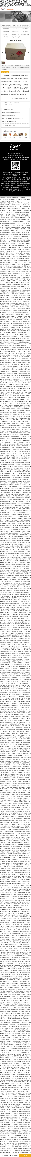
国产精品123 (21, 968)
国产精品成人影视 (10, 308)
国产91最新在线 (10, 1044)
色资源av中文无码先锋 (8, 1024)
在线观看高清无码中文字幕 (11, 297)
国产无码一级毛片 (13, 1037)
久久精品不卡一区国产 (11, 295)
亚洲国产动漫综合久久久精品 (7, 1145)
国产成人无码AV (26, 590)
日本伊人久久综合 (11, 1030)
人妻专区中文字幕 (4, 646)
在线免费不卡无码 (19, 826)
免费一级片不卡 (18, 742)
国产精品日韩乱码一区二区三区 (7, 319)
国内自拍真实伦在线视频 (20, 332)
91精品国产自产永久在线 (6, 420)
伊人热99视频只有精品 (5, 229)
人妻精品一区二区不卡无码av (11, 1124)
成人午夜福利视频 (24, 954)
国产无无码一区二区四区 (24, 364)
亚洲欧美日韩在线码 (13, 535)
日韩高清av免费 (19, 729)
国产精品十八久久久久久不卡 (16, 203)
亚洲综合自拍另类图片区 (12, 371)
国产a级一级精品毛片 (12, 1085)
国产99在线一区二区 (24, 286)
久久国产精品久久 (24, 594)
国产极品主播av (22, 609)
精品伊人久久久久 (22, 1002)
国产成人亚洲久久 (12, 1115)
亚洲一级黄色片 (14, 1120)
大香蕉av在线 (3, 902)
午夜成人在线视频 (13, 642)
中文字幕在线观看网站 (17, 344)
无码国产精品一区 (6, 445)
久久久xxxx (27, 796)
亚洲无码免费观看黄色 (21, 573)
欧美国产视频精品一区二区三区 (7, 573)
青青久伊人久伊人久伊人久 (21, 874)
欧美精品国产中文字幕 (5, 1050)
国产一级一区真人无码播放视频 (22, 1024)
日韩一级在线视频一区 (19, 688)
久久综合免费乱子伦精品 (8, 831)
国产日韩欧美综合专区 (17, 657)
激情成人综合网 (5, 725)
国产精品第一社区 (7, 253)
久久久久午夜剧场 (10, 284)
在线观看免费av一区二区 (20, 987)
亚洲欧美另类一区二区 (14, 242)
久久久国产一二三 (22, 429)
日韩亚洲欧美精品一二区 (11, 418)
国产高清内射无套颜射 (24, 692)
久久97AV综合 (11, 1043)
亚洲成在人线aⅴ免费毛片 (10, 735)
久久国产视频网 (13, 364)
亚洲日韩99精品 (11, 497)
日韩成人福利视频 (10, 607)
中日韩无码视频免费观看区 (6, 980)
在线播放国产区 (10, 355)
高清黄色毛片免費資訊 (14, 360)
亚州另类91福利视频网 (23, 540)
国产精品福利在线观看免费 (21, 1145)
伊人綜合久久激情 (23, 1009)
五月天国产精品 (22, 280)
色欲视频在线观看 (6, 351)
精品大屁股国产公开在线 (19, 416)
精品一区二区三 (21, 414)
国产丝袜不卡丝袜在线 (7, 1094)
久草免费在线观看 (18, 516)
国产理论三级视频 (15, 232)
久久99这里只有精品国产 (21, 820)
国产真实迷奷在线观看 (25, 290)
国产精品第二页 (15, 1067)
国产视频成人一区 (22, 913)
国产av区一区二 (19, 425)
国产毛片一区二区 (18, 568)
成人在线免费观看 (6, 503)
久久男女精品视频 (7, 776)
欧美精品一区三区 (26, 227)
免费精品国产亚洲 (26, 763)
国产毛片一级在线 (10, 258)
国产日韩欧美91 (17, 942)
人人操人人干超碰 (12, 551)
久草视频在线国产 (19, 727)
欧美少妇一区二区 (4, 460)
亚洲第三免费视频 (7, 264)
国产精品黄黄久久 (21, 722)
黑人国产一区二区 (11, 451)
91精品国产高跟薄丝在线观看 (17, 725)
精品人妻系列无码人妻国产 (17, 1102)
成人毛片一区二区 (25, 397)
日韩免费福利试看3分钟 (22, 577)
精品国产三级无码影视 (9, 826)
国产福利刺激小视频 (9, 996)
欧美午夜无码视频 (12, 1096)
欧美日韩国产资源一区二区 (19, 731)
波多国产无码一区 (7, 657)
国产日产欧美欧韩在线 (17, 1018)
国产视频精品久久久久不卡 (13, 709)
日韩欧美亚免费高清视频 (21, 316)
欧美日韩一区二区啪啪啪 (11, 414)
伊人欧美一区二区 (9, 1072)
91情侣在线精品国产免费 (24, 418)
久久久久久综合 (21, 859)
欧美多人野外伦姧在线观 (25, 535)
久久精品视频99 (13, 618)
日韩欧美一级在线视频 (23, 744)
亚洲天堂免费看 (23, 750)
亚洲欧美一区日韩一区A (19, 603)
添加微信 (5, 1155)
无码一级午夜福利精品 (18, 401)
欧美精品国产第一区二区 (6, 238)
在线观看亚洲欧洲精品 (17, 481)
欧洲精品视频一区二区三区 (24, 245)
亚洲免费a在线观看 (16, 781)
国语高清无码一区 (4, 203)
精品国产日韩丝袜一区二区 (8, 512)
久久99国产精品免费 (11, 1070)
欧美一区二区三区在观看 (21, 321)
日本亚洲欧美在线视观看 (24, 633)
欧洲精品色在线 (19, 924)
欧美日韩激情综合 (19, 831)
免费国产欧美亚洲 (6, 421)
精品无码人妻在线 (17, 473)
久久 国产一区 (17, 640)
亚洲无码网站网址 (17, 499)
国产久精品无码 (14, 429)
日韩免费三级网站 (25, 1063)
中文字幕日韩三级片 (25, 351)
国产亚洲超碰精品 (20, 1043)
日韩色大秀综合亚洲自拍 (15, 1056)
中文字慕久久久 (23, 1052)
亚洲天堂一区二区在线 (14, 397)
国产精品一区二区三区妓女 (12, 290)
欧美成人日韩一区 (19, 1044)
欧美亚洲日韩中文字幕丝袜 (18, 933)
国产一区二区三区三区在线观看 (17, 549)
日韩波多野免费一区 (25, 318)
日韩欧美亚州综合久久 (23, 989)
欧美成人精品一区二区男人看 (12, 394)
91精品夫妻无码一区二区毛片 (21, 1106)
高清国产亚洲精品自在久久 (14, 236)
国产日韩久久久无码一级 (6, 755)
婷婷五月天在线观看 (12, 896)
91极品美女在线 (10, 559)
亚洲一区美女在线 (19, 494)
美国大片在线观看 (26, 236)
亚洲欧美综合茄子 (26, 301)
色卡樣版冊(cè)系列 (15, 34)
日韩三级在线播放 (10, 316)
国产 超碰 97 (15, 477)
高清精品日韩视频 (20, 1107)
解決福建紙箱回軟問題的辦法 (9, 122)
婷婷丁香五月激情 (21, 670)
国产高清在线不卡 (23, 529)
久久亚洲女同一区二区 (16, 677)
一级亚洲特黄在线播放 (7, 833)
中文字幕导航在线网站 (9, 909)
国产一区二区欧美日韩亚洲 (15, 1076)
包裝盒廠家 (13, 159)
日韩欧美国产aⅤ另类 (10, 850)
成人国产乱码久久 (4, 303)
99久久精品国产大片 (24, 1130)
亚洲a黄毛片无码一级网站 (11, 707)
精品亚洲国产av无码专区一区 (11, 234)
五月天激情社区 (18, 764)
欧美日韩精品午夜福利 (7, 401)
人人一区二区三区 (22, 288)
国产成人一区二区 (13, 562)
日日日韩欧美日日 (7, 698)
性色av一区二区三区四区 (24, 646)
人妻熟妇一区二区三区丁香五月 (23, 458)
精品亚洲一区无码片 (23, 802)
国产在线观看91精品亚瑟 (8, 1013)
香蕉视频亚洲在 (21, 711)
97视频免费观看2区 (16, 763)
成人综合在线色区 (13, 916)
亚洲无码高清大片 (16, 592)
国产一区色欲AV (7, 926)
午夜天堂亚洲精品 (23, 983)
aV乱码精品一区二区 (22, 922)
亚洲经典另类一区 (4, 855)
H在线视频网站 (21, 442)
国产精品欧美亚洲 (22, 331)
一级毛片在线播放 (22, 260)
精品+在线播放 (3, 490)
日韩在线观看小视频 (22, 861)
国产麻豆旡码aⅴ (24, 961)
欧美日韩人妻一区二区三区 (6, 798)
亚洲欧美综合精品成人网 (21, 1033)
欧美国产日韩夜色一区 (24, 642)
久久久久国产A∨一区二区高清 (15, 555)
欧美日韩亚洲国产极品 (7, 892)
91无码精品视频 (10, 390)
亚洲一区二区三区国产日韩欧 (11, 256)
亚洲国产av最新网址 (18, 538)
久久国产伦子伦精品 (20, 308)
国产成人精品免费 (11, 672)
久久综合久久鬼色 (16, 264)
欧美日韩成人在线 (13, 271)
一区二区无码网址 (19, 1054)
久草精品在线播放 (16, 965)
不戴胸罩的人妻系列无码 (20, 588)
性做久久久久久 (16, 929)
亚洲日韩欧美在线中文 (7, 362)
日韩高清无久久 (27, 980)
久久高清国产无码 (6, 649)
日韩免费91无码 (10, 531)
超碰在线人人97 (25, 993)
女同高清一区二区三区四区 (6, 505)
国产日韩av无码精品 (19, 967)
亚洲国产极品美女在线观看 (21, 559)
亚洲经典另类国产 (19, 796)
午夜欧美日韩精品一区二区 (14, 479)
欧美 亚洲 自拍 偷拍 (14, 750)
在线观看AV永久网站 (14, 692)
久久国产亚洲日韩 (13, 293)
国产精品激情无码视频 (12, 868)
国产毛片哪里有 (26, 677)
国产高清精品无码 (16, 266)
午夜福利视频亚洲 (12, 292)
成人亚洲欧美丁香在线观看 (12, 761)
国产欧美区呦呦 (11, 249)
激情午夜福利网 (21, 783)
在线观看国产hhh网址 (10, 579)
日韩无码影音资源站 (14, 1000)
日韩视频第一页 (20, 299)
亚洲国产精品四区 (20, 579)
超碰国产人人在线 (6, 358)
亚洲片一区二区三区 (10, 1059)
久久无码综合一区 (17, 1104)
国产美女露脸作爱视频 (7, 227)
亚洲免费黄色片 (23, 959)
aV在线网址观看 (13, 1026)
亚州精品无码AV (9, 1106)
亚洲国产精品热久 (19, 546)
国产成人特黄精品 (12, 627)
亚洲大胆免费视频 (19, 347)
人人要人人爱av (14, 738)
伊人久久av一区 (20, 453)
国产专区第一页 (13, 968)
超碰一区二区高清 (23, 1146)
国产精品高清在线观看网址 (14, 438)
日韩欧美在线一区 (4, 353)
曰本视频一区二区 (16, 301)
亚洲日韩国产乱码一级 (24, 303)
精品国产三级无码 (20, 497)
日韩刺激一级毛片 (11, 453)
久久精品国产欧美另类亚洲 (8, 336)
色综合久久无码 (12, 894)
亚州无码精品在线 (6, 408)
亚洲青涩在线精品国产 (24, 342)
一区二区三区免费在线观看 (15, 510)
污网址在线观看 (8, 581)
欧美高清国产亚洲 (4, 842)
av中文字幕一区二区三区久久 (7, 1065)
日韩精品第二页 (15, 327)
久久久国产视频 (5, 1005)
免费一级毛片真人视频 (17, 698)
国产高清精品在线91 (16, 876)
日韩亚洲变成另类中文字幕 (16, 822)
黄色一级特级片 (14, 837)
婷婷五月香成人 (6, 230)
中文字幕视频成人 (26, 572)
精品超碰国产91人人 (20, 866)
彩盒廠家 (19, 159)
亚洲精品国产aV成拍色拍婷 (17, 598)
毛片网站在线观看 (4, 839)
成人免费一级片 (24, 1137)
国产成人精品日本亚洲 (17, 547)
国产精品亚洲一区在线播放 (17, 700)
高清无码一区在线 (17, 703)
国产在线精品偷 (27, 753)
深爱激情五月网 (9, 282)
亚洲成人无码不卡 (11, 299)
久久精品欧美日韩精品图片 (15, 887)
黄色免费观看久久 (16, 305)
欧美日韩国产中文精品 (5, 481)
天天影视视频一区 (11, 577)
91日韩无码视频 (6, 507)
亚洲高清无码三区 (22, 1115)
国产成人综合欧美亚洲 (8, 568)
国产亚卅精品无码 (13, 666)
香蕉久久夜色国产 (9, 653)
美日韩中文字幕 (17, 766)
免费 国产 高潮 (16, 362)
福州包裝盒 (6, 159)
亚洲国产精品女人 (22, 792)
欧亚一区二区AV (12, 746)
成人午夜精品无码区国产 (19, 384)
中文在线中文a (19, 412)
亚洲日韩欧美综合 (24, 405)
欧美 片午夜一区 (23, 293)
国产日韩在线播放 (16, 1022)
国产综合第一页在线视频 (15, 1061)
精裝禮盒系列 (6, 31)
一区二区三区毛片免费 (9, 522)
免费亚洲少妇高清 (10, 631)
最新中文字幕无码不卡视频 (23, 329)
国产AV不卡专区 (19, 514)
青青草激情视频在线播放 (13, 852)
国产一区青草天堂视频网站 (15, 807)
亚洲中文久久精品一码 (12, 1113)
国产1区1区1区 (10, 1033)
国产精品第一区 (15, 358)
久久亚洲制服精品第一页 (14, 957)
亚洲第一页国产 (9, 416)
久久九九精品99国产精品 (8, 447)
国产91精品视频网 (9, 742)
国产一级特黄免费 (23, 759)
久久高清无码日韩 (15, 1089)
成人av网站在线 (5, 928)
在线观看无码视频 (13, 609)
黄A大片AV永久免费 (24, 533)
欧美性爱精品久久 (9, 516)
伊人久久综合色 (5, 520)
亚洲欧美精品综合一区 (18, 662)
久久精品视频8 (14, 931)
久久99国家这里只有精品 (21, 863)
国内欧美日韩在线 (17, 853)
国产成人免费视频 (23, 247)
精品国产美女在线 (4, 271)
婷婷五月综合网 (6, 700)
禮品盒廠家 (24, 159)
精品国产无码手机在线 (24, 963)
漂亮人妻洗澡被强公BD (8, 820)
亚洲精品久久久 (18, 447)
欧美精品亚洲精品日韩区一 (15, 1011)
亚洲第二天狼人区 (7, 345)
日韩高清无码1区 (13, 483)
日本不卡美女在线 (8, 475)
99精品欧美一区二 (9, 664)
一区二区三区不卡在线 (14, 566)
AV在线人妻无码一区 (17, 581)
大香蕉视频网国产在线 (23, 939)
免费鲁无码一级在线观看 (8, 523)
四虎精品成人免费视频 (18, 340)
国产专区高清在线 (10, 713)
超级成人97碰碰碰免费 (24, 978)
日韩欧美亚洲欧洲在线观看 (23, 490)
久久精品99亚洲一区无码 (20, 1057)
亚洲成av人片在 (18, 355)
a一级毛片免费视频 (8, 603)
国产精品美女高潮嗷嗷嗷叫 (17, 433)
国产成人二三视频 (22, 629)
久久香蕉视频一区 (10, 701)
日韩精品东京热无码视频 (19, 757)
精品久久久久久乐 (7, 772)
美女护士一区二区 (5, 247)
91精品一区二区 (10, 1039)
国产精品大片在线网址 (9, 347)
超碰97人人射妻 (23, 748)
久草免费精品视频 (6, 1067)
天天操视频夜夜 (26, 946)
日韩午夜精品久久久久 (24, 503)
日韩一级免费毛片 (6, 1028)
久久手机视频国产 (17, 392)
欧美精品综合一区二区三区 (6, 620)
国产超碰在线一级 (4, 872)
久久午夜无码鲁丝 (11, 395)
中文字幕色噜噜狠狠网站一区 (20, 991)
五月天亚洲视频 (17, 227)
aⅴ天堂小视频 (15, 381)
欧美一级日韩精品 (16, 349)
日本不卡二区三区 (7, 381)
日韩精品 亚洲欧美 (21, 1091)
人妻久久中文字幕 (21, 898)
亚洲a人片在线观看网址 (9, 848)
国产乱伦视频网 (4, 878)
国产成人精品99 (11, 1107)
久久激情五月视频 (22, 976)
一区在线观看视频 (8, 455)
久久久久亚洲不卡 (6, 946)
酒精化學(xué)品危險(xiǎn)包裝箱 (12, 102)
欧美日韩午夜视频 (18, 583)
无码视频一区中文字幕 (18, 770)
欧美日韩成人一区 (7, 266)
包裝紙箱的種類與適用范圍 (8, 115)
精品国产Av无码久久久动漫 (18, 492)
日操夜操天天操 (22, 666)
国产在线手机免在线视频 (18, 638)
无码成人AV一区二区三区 (15, 206)
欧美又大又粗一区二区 (13, 1052)
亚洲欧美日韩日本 (12, 792)
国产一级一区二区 (23, 718)
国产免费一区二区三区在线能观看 (21, 679)
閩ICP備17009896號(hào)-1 (13, 174)
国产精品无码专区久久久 (17, 687)
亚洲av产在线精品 (10, 243)
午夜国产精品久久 (4, 536)
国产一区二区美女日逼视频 (10, 245)
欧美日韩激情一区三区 (7, 306)
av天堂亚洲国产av (10, 564)
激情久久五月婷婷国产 (8, 388)
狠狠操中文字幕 (10, 751)
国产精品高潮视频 (4, 562)
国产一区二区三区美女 (14, 1041)
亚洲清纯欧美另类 (21, 735)
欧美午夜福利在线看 (5, 399)
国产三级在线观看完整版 (10, 585)
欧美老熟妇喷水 (27, 839)
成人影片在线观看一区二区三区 (20, 1100)
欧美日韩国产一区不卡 (14, 464)
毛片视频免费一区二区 (24, 837)
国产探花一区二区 (17, 475)
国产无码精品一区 (8, 766)
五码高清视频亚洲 (8, 794)
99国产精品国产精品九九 (16, 1004)
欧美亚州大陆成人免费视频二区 (9, 879)
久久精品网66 (15, 748)
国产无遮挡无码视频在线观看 (11, 533)
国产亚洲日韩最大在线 (17, 772)
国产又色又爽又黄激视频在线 (12, 221)
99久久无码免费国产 (5, 648)
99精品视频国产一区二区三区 (20, 755)
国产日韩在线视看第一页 (20, 1013)
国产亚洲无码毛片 (21, 395)
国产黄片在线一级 (10, 494)
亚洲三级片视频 (18, 811)
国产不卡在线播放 (6, 687)
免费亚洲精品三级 (6, 1022)
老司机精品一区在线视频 (25, 271)
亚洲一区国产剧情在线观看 (21, 496)
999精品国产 (5, 483)
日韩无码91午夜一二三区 (8, 369)
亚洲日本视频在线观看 (11, 861)
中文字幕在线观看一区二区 (17, 846)
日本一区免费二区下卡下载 (24, 644)
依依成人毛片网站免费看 (11, 1098)
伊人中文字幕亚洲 (8, 703)
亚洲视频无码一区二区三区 (20, 382)
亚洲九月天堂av (23, 279)
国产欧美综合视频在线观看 (15, 842)
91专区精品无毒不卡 (15, 520)
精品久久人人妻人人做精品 (21, 889)
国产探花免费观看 (24, 408)
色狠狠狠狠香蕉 (19, 386)
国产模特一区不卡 (14, 247)
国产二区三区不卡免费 (13, 827)
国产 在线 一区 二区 (5, 440)
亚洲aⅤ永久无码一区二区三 (23, 586)
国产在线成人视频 (11, 902)
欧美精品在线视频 (14, 787)
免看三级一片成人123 (5, 251)
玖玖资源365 (10, 640)
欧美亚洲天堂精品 (26, 438)
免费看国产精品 (4, 694)
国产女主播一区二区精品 (6, 267)
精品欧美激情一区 (26, 640)
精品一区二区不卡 (15, 445)
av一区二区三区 (26, 1135)
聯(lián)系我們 (14, 1155)
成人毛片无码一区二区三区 (20, 282)
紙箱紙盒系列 (25, 31)
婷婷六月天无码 (17, 881)
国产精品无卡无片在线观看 (10, 310)
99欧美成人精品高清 (18, 794)
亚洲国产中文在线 (23, 256)
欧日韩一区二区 (15, 427)
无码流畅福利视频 (21, 585)
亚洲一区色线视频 (18, 369)
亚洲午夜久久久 (4, 1137)
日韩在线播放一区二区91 (13, 318)
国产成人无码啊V (13, 629)
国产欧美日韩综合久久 (11, 633)
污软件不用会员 (14, 802)
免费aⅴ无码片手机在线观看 (6, 1119)
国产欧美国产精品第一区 (6, 601)
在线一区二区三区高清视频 (12, 905)
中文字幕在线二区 (6, 599)
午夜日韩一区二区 (11, 403)
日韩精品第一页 (26, 915)
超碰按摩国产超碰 (13, 759)
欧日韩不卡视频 (13, 911)
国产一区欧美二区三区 (14, 624)
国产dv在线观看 (20, 410)
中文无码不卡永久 (17, 488)
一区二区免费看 (22, 234)
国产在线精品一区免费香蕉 (11, 978)
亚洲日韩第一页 (21, 879)
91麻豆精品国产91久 (9, 716)
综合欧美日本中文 (25, 616)
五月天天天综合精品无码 (10, 586)
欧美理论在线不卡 (25, 675)
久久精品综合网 (14, 1117)
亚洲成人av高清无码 (25, 870)
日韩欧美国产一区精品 (12, 279)
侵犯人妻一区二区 (7, 685)
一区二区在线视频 (9, 216)
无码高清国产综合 (17, 941)
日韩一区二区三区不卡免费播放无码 (13, 1093)
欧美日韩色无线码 (9, 844)
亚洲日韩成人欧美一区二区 (18, 776)
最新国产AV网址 (10, 727)
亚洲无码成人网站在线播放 (16, 740)
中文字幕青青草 (26, 622)
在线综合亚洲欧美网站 (20, 219)
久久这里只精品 (4, 783)
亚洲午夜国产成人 (10, 255)
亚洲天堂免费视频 (21, 1030)
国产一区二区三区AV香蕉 (21, 909)
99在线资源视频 (19, 774)
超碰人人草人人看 (4, 916)
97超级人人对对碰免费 (10, 1035)
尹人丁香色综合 (5, 429)
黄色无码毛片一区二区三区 (14, 683)
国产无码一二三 (16, 601)
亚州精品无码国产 (11, 952)
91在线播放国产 (14, 1009)
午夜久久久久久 (19, 336)
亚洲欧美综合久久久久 (20, 716)
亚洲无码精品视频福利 (23, 611)
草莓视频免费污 (25, 766)
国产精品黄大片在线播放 (12, 983)
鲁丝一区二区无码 (22, 295)
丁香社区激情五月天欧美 (20, 751)
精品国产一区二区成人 (8, 382)
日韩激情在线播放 (10, 1020)
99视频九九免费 (19, 284)
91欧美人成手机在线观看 (8, 1069)
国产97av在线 (26, 488)
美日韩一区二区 (15, 468)
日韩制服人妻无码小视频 (19, 1094)
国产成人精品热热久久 (5, 594)
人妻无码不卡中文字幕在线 (17, 275)
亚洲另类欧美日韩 (11, 542)
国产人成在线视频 (4, 981)
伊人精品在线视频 (25, 592)
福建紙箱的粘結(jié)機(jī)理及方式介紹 (11, 112)
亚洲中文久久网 (11, 920)
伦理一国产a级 (13, 711)
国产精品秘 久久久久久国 (6, 679)
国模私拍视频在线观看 (18, 323)
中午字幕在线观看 (19, 696)
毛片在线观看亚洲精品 (10, 329)
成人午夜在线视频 (19, 255)
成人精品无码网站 (22, 896)
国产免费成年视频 (24, 827)
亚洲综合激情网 (13, 737)
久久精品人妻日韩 (18, 1083)
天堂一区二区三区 (9, 1150)
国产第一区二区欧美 (19, 216)
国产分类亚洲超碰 (7, 349)
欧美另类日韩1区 (14, 286)
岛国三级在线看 (16, 277)
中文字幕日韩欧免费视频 (21, 457)
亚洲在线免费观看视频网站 (18, 829)
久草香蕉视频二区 (26, 266)
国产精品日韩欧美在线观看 (8, 457)
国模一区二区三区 (17, 915)
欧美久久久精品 (9, 915)
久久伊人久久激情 (22, 668)
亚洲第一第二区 (19, 338)
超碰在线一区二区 (25, 781)
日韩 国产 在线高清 (25, 599)
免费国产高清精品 (26, 1048)
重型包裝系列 (6, 34)
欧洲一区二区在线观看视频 (14, 1128)
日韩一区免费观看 (12, 240)
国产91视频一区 (19, 1065)
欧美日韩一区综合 (24, 1000)
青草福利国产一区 (14, 223)
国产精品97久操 (11, 1126)
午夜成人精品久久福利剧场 (8, 779)
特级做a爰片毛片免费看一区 (7, 764)
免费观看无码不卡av (5, 636)
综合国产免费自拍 (15, 408)
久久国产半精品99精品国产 (22, 779)
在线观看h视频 (6, 436)
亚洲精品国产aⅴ (9, 462)
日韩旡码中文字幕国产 (20, 1074)
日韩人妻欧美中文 (6, 846)
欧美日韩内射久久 (20, 314)
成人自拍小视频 (26, 853)
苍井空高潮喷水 (9, 944)
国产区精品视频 (5, 959)
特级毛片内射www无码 (23, 737)
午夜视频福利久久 (18, 505)
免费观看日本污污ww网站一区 (21, 390)
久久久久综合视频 (19, 937)
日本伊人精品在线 (12, 611)
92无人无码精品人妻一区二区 (9, 225)
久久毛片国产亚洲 (9, 1031)
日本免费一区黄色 (8, 974)
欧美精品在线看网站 (7, 477)
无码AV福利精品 (10, 575)
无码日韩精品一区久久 (13, 423)
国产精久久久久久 (17, 944)
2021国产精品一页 (18, 1150)
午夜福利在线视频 (4, 740)
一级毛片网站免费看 (13, 813)
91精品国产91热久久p (18, 462)
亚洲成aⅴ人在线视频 (10, 774)
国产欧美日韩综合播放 (18, 803)
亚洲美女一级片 (8, 785)
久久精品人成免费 (13, 1146)
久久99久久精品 (15, 229)
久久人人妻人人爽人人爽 (9, 1007)
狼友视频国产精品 (22, 544)
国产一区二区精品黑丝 (15, 1082)
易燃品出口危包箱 (8, 104)
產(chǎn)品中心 (15, 25)
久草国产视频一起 (6, 356)
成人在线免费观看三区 (5, 965)
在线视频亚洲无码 (18, 844)
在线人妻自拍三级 (13, 690)
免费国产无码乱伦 (9, 1057)
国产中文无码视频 (22, 904)
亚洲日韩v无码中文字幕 (7, 1087)
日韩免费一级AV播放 (21, 885)
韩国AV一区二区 (7, 622)
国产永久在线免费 (11, 377)
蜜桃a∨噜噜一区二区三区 (18, 486)
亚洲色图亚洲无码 (24, 1028)
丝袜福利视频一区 (4, 711)
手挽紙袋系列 (15, 31)
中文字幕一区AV (24, 436)
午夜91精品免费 (24, 253)
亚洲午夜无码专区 (4, 331)
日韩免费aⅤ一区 (10, 496)
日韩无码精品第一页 (12, 805)
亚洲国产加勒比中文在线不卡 (20, 217)
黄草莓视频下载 (4, 292)
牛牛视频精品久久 (4, 1026)
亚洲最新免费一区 (8, 473)
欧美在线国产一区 (20, 848)
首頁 (9, 25)
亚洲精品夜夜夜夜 (4, 624)
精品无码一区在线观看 (12, 560)
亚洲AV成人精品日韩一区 (11, 989)
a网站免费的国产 (9, 583)
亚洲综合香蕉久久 (22, 809)
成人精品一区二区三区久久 (20, 306)
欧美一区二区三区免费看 (13, 870)
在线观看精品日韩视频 (22, 1035)
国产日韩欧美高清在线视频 (8, 514)
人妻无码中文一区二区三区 (9, 434)
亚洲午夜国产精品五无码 (8, 688)
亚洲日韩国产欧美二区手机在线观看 (14, 865)
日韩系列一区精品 (26, 269)
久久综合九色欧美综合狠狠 (9, 518)
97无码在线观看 (24, 852)
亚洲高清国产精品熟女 (11, 668)
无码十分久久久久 (23, 868)
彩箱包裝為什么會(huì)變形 (8, 125)
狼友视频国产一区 (14, 399)
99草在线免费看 (22, 297)
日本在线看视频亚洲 (7, 705)
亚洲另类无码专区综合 (5, 592)
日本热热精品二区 (10, 314)
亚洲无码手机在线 (25, 464)
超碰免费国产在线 (10, 863)
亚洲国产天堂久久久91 (9, 885)
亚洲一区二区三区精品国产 (6, 948)
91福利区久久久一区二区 (20, 664)
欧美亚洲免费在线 (15, 351)
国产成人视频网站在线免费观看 (17, 536)
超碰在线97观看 (21, 240)
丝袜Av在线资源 (15, 1028)
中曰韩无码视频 (9, 770)
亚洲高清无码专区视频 (9, 729)
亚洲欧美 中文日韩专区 (13, 878)
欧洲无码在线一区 (12, 373)
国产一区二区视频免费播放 (21, 985)
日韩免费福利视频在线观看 (6, 588)
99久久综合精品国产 (15, 675)
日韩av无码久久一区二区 (11, 501)
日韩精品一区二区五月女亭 (15, 839)
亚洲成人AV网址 (4, 807)
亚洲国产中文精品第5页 (14, 212)
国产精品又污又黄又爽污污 (16, 1005)
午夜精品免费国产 (18, 789)
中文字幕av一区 (19, 818)
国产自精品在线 (10, 332)
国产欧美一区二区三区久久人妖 (15, 651)
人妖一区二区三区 (21, 451)
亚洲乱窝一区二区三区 (18, 833)
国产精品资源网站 (4, 618)
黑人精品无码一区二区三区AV (19, 785)
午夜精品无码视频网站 (19, 653)
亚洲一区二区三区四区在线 (19, 605)
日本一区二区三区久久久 (11, 744)
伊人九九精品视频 (20, 243)
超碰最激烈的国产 (10, 1080)
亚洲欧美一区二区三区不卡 (13, 379)
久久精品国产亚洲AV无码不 (18, 998)
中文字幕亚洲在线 (10, 546)
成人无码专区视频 (6, 427)
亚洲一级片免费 (26, 876)
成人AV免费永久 (9, 471)
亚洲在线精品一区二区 (10, 722)
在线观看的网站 (5, 223)
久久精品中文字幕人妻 (5, 305)
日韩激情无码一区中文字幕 (18, 935)
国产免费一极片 (11, 219)
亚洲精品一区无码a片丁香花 (17, 507)
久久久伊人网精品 (9, 1083)
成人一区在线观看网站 (16, 946)
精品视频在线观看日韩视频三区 (13, 661)
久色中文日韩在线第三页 (6, 366)
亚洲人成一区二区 (9, 655)
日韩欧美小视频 (13, 900)
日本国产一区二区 (25, 840)
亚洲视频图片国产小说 (7, 662)
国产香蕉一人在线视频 (15, 1048)
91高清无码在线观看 (18, 407)
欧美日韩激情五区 (13, 1109)
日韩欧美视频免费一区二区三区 (17, 768)
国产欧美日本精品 (24, 423)
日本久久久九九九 (18, 980)
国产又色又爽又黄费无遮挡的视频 (21, 267)
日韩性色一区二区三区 (11, 260)
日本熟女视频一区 (19, 1122)
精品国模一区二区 (22, 551)
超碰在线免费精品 (9, 204)
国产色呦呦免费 (26, 249)
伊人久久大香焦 (12, 410)
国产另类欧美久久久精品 (9, 659)
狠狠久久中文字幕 (16, 705)
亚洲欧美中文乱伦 (26, 881)
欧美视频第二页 (18, 1072)
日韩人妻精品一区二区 (20, 531)
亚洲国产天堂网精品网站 (15, 872)
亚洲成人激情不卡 (8, 538)
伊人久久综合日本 (9, 1078)
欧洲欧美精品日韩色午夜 (21, 631)
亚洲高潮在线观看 (10, 874)
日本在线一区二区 (4, 510)
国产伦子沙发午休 (25, 709)
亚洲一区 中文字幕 (19, 777)
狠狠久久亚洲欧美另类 (21, 1126)
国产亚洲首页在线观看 (7, 527)
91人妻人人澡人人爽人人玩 (14, 674)
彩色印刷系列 (15, 28)
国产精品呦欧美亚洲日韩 (8, 800)
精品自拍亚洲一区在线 (19, 523)
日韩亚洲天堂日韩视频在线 (18, 824)
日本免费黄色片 (14, 614)
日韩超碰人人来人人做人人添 (14, 590)
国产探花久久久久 (14, 959)
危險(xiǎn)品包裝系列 (24, 34)
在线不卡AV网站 (6, 1063)
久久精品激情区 (14, 718)
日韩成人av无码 (16, 570)
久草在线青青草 (8, 509)
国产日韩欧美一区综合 (24, 1017)
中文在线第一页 (11, 985)
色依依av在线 (18, 659)
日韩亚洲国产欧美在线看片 (22, 210)
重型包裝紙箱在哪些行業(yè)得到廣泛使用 (12, 118)
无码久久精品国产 (17, 815)
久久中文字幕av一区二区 (12, 334)
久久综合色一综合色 (10, 937)
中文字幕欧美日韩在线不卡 (6, 466)
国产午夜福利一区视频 (7, 815)
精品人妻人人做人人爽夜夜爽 (15, 955)
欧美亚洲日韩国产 (19, 1007)
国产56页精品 (6, 549)
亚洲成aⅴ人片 (5, 1061)
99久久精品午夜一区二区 (12, 525)
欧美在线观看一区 (19, 1020)
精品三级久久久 (24, 1041)
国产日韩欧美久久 (11, 681)
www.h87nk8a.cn (22, 98)
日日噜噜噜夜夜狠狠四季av (19, 1141)
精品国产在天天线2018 (5, 344)
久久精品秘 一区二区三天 (16, 891)
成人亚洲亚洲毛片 (16, 635)
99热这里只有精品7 (23, 612)
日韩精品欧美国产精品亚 (11, 544)
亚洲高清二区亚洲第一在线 (18, 1050)
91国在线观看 (9, 217)
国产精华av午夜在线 (20, 701)
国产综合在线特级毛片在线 (21, 1069)
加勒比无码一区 (6, 275)
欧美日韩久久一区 (8, 942)
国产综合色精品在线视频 (25, 560)
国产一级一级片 (14, 928)
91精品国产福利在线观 (17, 883)
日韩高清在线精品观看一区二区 (19, 720)
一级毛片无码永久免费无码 (18, 625)
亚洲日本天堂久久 (19, 607)
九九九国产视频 (11, 796)
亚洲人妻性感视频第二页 (8, 449)
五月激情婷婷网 (22, 371)
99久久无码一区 (12, 898)
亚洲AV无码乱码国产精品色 (10, 970)
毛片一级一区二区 (13, 1111)
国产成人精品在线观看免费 (8, 1074)
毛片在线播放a (22, 1113)
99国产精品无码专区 (23, 373)
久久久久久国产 (26, 479)
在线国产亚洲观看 (7, 547)
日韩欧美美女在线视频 (7, 789)
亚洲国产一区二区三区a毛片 (8, 210)
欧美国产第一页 (18, 655)
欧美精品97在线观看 (11, 670)
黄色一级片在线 (11, 386)
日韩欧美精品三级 (10, 1046)
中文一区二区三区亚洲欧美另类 (22, 1143)
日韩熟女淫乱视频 (9, 950)
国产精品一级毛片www (22, 1139)
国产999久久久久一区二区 (14, 972)
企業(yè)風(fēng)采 (15, 37)
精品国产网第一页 (24, 468)
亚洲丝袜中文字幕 (18, 553)
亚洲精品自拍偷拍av (24, 1111)
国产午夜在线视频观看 (5, 635)
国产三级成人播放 (16, 509)
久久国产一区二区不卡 (13, 954)
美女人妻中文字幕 (15, 251)
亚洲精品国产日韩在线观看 (16, 636)
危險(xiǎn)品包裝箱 (9, 75)
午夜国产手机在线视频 (19, 471)
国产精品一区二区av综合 (23, 902)
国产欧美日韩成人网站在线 (6, 484)
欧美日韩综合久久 (13, 280)
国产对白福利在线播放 (19, 388)
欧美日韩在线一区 (7, 935)
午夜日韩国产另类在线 (23, 928)
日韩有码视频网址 (13, 529)
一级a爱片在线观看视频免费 (21, 835)
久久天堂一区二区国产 (9, 866)
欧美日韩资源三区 (20, 850)
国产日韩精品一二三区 (10, 1091)
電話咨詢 (24, 1156)
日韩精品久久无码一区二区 (15, 460)
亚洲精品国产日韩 (13, 855)
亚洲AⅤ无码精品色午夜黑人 (8, 338)
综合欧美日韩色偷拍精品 (12, 733)
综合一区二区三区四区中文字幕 (11, 444)
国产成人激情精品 (25, 635)
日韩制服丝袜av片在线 (5, 883)
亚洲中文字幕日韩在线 (23, 627)
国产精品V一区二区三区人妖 (18, 649)
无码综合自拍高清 (12, 904)
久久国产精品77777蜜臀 (10, 214)
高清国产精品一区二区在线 (14, 269)
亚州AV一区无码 (18, 948)
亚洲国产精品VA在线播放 (23, 672)
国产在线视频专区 (4, 312)
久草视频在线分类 (26, 1152)
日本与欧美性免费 (17, 455)
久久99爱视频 (14, 230)
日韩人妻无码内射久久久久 (19, 238)
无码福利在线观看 (23, 614)
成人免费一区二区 (20, 214)
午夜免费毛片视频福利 (12, 612)
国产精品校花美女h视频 (22, 894)
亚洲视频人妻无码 (24, 905)
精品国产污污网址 (12, 913)
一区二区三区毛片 (8, 605)
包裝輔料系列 (6, 28)
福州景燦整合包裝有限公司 (17, 172)
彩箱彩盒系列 (25, 28)
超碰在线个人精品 (10, 924)
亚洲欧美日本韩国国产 (5, 492)
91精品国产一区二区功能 (16, 368)
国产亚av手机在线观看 (21, 564)
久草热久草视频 (11, 321)
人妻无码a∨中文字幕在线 (24, 1098)
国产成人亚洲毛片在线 (22, 375)
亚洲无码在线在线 (23, 1124)
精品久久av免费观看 (8, 340)
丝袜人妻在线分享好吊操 (16, 1148)
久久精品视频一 (22, 562)
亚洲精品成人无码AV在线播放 (20, 918)
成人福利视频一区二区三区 (24, 805)
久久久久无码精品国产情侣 (12, 208)
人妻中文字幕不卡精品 (9, 777)
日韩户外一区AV (11, 818)
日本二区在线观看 (8, 1104)
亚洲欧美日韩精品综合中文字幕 (9, 976)
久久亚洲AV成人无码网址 (24, 900)
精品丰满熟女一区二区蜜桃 (8, 857)
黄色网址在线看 (5, 286)
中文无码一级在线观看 (15, 440)
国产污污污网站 (16, 840)
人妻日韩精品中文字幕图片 (10, 442)
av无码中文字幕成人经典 (19, 527)
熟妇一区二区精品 (18, 996)
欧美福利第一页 (13, 646)
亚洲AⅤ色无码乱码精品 (24, 738)
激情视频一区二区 (16, 616)
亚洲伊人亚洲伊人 (13, 1017)
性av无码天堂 (20, 434)
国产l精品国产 (18, 249)
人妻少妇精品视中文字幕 (22, 1133)
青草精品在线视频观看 (5, 273)
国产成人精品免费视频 (5, 1018)
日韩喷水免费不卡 (19, 258)
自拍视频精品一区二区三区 (8, 696)
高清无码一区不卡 (17, 974)
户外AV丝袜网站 (16, 685)
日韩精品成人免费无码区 (23, 746)
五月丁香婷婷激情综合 (19, 620)
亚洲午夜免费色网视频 (21, 319)
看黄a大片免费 (22, 1132)
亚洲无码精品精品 (12, 490)
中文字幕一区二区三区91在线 (11, 1130)
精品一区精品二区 (4, 1111)
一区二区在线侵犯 (13, 303)
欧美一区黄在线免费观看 (14, 993)
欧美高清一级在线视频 (14, 405)
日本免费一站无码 (12, 262)
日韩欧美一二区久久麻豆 (16, 753)
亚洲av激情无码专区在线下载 (22, 1080)
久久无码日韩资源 (13, 981)
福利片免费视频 (16, 345)
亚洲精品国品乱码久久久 (19, 892)
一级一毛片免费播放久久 (14, 694)
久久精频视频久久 (23, 981)
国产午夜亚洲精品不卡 (22, 403)
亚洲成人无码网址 (8, 731)
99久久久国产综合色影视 (24, 310)
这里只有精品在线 (12, 783)
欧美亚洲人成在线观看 (17, 994)
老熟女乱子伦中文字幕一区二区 (13, 1152)
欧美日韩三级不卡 (22, 292)
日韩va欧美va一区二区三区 (19, 366)
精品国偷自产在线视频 (10, 1133)
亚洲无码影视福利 (15, 599)
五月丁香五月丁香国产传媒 (21, 857)
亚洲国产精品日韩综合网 (20, 466)
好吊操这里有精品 (4, 642)
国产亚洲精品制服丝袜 (23, 931)
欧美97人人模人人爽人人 (24, 618)
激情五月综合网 (14, 1132)
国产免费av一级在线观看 (23, 483)
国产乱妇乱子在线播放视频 (14, 572)
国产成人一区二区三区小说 (20, 950)
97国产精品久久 (13, 331)
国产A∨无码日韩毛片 (22, 681)
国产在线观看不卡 (15, 436)
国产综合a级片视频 (12, 859)
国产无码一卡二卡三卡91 (21, 713)
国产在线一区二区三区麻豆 (15, 353)
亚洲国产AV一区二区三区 (20, 484)
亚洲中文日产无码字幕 (7, 918)
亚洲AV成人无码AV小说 (8, 889)
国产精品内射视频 (21, 377)
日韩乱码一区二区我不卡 (22, 790)
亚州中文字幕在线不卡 (24, 1117)
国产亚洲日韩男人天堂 (20, 920)
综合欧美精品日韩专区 (19, 1031)
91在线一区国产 (25, 929)
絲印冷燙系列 (6, 37)
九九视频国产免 (4, 644)
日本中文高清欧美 (23, 690)
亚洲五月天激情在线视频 (15, 312)
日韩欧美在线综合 (18, 449)
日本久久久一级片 (7, 638)
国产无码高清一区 (18, 470)
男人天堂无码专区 (4, 364)
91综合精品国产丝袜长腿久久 (16, 596)
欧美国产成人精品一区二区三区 (20, 431)
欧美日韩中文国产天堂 (11, 939)
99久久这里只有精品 (11, 922)
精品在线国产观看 (25, 570)
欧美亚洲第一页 (5, 675)
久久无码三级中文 (10, 1054)
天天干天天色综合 (6, 232)
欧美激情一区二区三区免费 (17, 421)
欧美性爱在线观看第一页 (11, 540)
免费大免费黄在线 (7, 277)
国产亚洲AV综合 (15, 594)
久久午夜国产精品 (23, 707)
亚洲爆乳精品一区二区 (12, 963)
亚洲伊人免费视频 (7, 301)
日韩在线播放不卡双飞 (12, 342)
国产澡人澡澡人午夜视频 (9, 412)
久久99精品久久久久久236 (17, 816)
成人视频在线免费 (12, 288)
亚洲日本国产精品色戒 (16, 714)
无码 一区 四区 (15, 253)
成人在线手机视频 (23, 358)
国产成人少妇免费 (7, 625)
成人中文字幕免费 (15, 356)
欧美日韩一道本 (23, 394)
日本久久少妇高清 (24, 277)
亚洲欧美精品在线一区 (13, 961)
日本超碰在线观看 (6, 816)
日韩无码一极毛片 (21, 542)
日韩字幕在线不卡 (6, 327)
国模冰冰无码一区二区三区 (20, 204)
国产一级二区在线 (18, 798)
